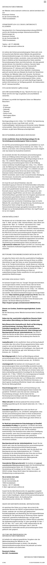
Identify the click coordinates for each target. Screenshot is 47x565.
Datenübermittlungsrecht (11, 409)
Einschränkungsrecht (9, 388)
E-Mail (4, 562)
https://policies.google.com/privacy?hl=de (23, 294)
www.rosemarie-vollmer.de (20, 10)
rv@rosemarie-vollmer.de (15, 46)
